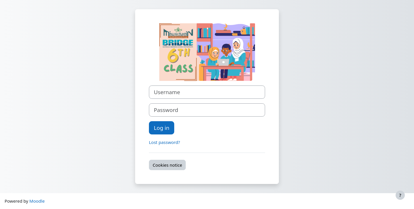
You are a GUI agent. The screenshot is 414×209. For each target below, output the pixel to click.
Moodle (37, 201)
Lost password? (164, 142)
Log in (161, 127)
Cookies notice (167, 165)
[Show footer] (400, 195)
